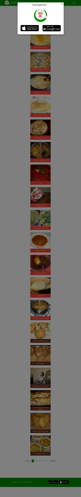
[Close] (61, 4)
